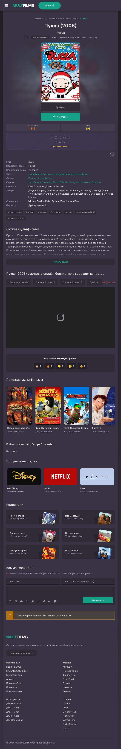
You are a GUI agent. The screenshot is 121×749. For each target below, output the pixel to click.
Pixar (65, 707)
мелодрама (58, 174)
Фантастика (69, 675)
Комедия (42, 212)
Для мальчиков (14, 720)
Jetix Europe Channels (39, 182)
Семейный (68, 679)
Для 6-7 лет (12, 715)
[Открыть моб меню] (6, 5)
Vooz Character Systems (88, 182)
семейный (81, 174)
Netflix (66, 728)
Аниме (9, 679)
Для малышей (13, 703)
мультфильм (35, 174)
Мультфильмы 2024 (17, 670)
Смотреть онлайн (18, 282)
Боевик (29, 212)
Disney (66, 703)
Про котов (11, 687)
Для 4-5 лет (12, 711)
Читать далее (60, 261)
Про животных (14, 691)
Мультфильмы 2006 (86, 212)
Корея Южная (44, 178)
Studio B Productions (63, 182)
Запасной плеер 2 (72, 282)
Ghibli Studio (69, 724)
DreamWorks (69, 711)
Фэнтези (67, 687)
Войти (46, 5)
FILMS (23, 5)
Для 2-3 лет (12, 707)
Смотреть (62, 116)
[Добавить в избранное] (112, 154)
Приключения (70, 670)
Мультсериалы (15, 212)
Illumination (68, 715)
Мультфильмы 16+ (16, 218)
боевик (47, 174)
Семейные (55, 212)
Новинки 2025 (13, 666)
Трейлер (60, 107)
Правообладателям (19, 653)
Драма (66, 683)
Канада (32, 178)
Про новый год (14, 683)
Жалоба (108, 282)
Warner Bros (69, 720)
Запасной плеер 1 (45, 282)
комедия (70, 174)
